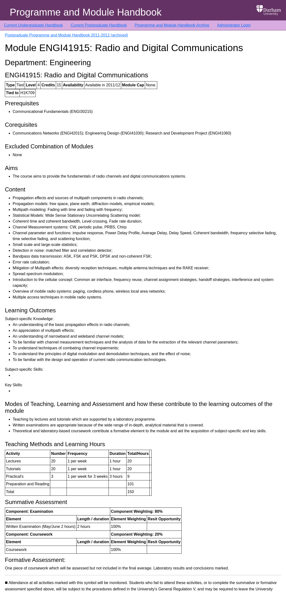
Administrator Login (234, 25)
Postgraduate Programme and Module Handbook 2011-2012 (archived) (66, 35)
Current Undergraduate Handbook (33, 25)
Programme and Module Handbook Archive (172, 25)
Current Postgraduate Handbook (99, 25)
